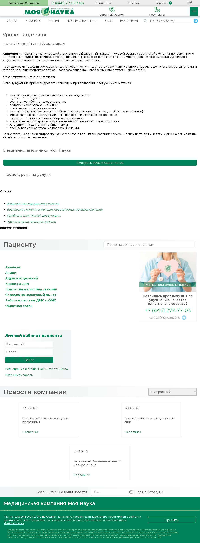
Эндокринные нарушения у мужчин (33, 203)
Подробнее (30, 431)
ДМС (108, 21)
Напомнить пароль (19, 375)
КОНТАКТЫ (129, 21)
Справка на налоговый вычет (30, 295)
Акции (10, 273)
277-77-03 (68, 3)
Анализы (13, 267)
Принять (171, 520)
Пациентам (103, 3)
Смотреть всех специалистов (100, 163)
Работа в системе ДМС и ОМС (30, 300)
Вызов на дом (17, 284)
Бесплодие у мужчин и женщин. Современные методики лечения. (55, 209)
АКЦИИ (11, 21)
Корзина (161, 3)
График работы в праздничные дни (150, 420)
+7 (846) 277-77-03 (168, 310)
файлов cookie (14, 523)
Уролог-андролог (54, 43)
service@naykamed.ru (164, 317)
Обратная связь (18, 306)
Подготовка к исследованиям (31, 289)
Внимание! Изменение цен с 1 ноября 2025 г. (97, 463)
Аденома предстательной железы (31, 221)
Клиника (22, 43)
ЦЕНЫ (54, 21)
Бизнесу (133, 3)
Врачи (35, 43)
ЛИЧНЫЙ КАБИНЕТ (82, 21)
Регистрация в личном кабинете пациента (36, 369)
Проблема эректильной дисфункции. (34, 215)
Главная (8, 43)
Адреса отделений (21, 278)
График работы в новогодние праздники (46, 420)
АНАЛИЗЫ (33, 21)
